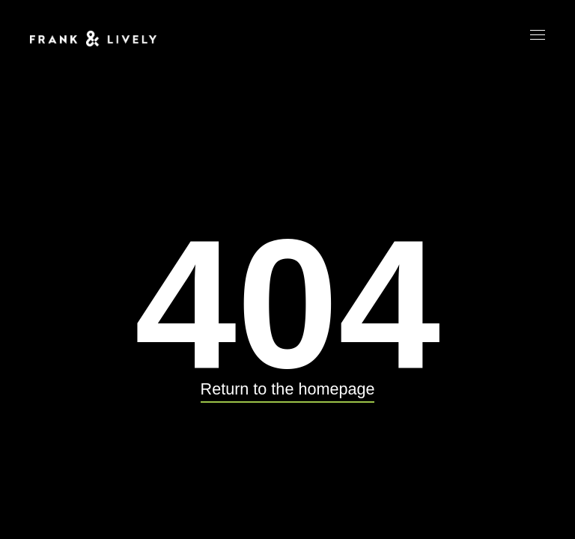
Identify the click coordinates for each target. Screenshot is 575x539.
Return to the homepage (288, 389)
